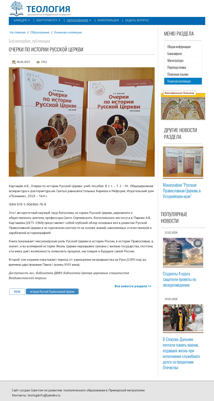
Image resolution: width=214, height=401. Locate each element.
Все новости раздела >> (133, 286)
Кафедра (20, 20)
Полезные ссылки (177, 74)
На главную (18, 32)
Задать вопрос (120, 20)
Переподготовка (176, 67)
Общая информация (178, 47)
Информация (95, 20)
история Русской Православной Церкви (53, 292)
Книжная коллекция (68, 32)
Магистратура (175, 60)
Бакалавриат (174, 53)
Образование (70, 20)
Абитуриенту (43, 20)
